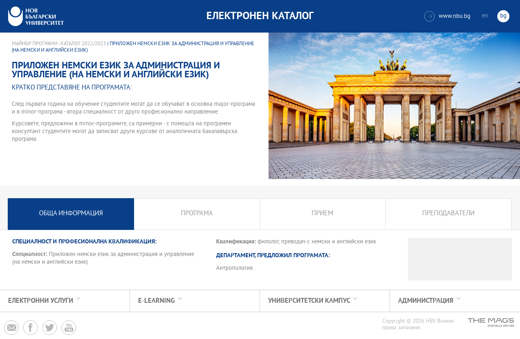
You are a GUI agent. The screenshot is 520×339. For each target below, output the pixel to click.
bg (503, 16)
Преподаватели (448, 214)
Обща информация (71, 214)
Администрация (425, 301)
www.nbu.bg (447, 16)
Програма (197, 214)
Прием (322, 214)
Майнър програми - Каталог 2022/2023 (59, 44)
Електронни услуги (40, 301)
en (485, 16)
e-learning (156, 301)
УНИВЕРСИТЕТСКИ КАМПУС (309, 301)
